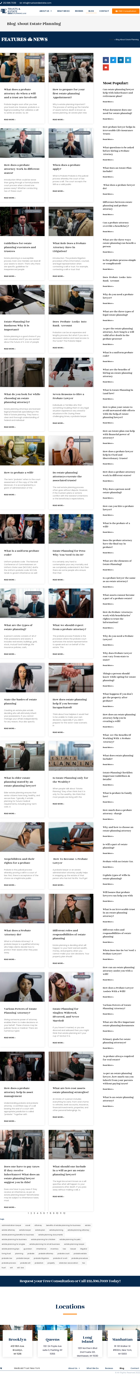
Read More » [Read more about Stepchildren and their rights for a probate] (9, 885)
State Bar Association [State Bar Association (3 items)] (68, 1263)
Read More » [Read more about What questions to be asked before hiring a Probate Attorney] (108, 160)
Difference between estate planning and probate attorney (117, 205)
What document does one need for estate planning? (117, 111)
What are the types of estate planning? (18, 627)
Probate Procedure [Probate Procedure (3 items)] (80, 1258)
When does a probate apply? (66, 167)
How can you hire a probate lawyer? (118, 508)
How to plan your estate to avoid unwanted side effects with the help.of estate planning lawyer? (119, 412)
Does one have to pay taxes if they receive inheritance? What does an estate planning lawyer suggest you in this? (22, 1174)
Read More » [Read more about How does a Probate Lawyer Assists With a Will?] (108, 997)
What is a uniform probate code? (21, 553)
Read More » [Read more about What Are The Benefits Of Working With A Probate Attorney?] (108, 747)
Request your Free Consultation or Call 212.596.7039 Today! (70, 1281)
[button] (106, 60)
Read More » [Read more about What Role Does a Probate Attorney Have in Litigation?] (58, 276)
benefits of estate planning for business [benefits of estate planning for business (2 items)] (63, 1225)
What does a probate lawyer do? (119, 186)
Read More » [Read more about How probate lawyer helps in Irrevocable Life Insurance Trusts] (108, 139)
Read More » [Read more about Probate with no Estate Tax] (108, 867)
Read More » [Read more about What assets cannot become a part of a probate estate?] (108, 604)
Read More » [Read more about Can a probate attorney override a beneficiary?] (108, 231)
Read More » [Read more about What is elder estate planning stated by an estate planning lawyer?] (9, 813)
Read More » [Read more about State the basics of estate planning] (9, 728)
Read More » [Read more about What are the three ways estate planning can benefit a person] (108, 252)
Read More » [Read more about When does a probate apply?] (58, 191)
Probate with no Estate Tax (118, 861)
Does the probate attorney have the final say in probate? (117, 544)
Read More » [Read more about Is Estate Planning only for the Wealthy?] (58, 804)
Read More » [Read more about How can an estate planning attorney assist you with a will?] (108, 980)
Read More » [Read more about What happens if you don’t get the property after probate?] (108, 706)
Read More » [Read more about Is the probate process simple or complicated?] (108, 269)
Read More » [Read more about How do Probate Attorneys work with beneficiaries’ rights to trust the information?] (108, 628)
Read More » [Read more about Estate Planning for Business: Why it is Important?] (9, 349)
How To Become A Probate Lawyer (70, 861)
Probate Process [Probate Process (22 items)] (9, 1263)
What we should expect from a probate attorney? (69, 627)
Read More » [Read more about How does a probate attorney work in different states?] (9, 198)
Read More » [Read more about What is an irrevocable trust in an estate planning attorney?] (108, 922)
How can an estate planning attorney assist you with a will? (118, 971)
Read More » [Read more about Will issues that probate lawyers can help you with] (108, 901)
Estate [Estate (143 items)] (87, 1225)
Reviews (79, 11)
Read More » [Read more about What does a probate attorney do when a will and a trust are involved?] (9, 119)
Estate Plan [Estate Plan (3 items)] (40, 1230)
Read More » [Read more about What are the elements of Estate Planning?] (108, 570)
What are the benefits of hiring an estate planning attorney (117, 373)
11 (60, 1213)
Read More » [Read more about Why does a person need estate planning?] (108, 498)
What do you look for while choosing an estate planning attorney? (22, 398)
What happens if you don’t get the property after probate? (118, 697)
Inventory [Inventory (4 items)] (55, 1249)
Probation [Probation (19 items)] (39, 1263)
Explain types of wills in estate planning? (116, 877)
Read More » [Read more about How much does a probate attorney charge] (108, 819)
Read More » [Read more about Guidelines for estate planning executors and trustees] (9, 276)
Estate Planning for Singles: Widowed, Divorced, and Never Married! (66, 1015)
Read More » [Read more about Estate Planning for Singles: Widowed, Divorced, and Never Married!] (58, 1043)
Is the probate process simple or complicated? (119, 262)
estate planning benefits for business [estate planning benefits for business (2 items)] (18, 1235)
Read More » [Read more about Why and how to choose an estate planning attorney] (108, 836)
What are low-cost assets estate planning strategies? (71, 1090)
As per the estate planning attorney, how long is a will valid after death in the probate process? (118, 334)
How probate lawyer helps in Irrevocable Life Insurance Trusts (119, 130)
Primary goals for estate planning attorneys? (117, 1041)
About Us (45, 11)
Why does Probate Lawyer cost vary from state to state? (117, 656)
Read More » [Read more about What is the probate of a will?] (108, 532)
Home (111, 39)
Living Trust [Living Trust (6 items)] (6, 1253)
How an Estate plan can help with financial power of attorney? (119, 434)
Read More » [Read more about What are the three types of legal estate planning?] (108, 320)
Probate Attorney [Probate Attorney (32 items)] (46, 1253)
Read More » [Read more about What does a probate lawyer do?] (108, 194)
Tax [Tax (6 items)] (83, 1263)
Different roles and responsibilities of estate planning (69, 934)
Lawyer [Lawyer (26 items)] (73, 1249)
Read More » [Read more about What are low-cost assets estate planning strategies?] (58, 1117)
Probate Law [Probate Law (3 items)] (7, 1258)
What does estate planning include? (118, 757)
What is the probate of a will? (116, 525)
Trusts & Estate (14, 10)
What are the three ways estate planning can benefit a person (119, 243)
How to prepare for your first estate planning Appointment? (69, 93)
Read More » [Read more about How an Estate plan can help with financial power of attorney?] (108, 443)
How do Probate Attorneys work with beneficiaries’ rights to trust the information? (117, 617)
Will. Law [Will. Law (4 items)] (20, 1267)
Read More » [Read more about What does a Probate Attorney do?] (9, 959)
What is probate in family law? (117, 794)
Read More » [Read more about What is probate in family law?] (108, 802)
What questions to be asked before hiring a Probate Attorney (118, 151)
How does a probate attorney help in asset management (18, 1092)
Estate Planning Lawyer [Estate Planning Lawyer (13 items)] (74, 1244)
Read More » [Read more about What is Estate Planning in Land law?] (108, 399)
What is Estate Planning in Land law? (118, 391)
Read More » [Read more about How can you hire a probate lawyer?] (108, 515)
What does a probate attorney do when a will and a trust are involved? (20, 93)
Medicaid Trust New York (27, 1368)
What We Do (63, 11)
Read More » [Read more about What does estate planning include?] (108, 764)
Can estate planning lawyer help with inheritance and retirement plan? (118, 93)
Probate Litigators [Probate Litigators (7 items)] (41, 1258)
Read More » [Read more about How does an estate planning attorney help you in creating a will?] (108, 727)
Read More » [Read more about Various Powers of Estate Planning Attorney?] (9, 1037)
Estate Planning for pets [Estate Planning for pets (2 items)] (70, 1239)
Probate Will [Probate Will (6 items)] (25, 1263)
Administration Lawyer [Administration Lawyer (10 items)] (11, 1225)
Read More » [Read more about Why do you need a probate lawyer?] (108, 303)
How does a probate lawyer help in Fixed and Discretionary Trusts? (118, 455)
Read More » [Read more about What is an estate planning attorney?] (108, 1106)
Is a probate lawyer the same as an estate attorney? (119, 579)
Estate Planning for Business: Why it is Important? (17, 326)
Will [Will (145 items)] (11, 1267)
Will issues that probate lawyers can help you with (118, 894)
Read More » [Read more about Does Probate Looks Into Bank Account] (58, 348)
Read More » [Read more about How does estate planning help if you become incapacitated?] (58, 732)
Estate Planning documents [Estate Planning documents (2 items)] (50, 1235)
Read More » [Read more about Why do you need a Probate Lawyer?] (108, 645)
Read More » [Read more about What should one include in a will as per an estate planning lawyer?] (58, 1196)
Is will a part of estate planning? (115, 846)
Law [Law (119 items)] (64, 1249)
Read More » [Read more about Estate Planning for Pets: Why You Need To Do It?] (58, 580)
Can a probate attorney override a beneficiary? (116, 224)
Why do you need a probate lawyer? (118, 296)
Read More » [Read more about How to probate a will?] (9, 495)
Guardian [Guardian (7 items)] (28, 1249)
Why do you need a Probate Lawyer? (118, 637)
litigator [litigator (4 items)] (83, 1249)
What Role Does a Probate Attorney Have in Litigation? (69, 247)
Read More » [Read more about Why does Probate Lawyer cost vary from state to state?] (108, 665)
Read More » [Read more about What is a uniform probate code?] (9, 580)
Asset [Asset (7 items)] (27, 1225)
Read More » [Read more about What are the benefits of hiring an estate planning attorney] (108, 382)
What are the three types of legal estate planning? (118, 313)
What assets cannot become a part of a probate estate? (118, 596)
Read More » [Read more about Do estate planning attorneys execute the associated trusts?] (58, 505)
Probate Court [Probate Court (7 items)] (63, 1253)
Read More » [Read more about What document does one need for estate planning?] (108, 119)
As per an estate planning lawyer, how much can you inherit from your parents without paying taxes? (118, 1078)
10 (57, 1213)
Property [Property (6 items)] (51, 1263)
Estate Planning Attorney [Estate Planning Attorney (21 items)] (78, 1230)
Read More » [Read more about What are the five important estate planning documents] (108, 1031)
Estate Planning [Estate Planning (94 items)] (56, 1230)
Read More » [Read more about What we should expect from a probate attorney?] (58, 654)
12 (64, 1213)
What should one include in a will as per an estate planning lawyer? (69, 1171)
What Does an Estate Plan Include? (117, 169)
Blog (91, 11)
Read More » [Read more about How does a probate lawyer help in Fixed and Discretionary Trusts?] (108, 464)
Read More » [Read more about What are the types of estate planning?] (9, 654)
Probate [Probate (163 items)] (30, 1253)
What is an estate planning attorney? (118, 1099)
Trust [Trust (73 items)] (4, 1267)
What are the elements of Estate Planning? (117, 562)
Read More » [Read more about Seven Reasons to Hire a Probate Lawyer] (58, 423)
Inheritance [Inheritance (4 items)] (41, 1249)
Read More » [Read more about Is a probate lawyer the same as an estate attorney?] (108, 587)
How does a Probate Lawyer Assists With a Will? (118, 989)
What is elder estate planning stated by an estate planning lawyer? (20, 782)
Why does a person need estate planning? (116, 490)
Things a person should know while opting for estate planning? (119, 677)
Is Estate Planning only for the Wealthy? (70, 780)
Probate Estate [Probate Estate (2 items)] (80, 1253)
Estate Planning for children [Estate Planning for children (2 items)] (43, 1239)
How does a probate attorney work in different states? (21, 169)
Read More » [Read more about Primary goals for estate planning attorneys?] (108, 1048)
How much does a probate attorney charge (117, 811)
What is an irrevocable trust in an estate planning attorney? (119, 913)
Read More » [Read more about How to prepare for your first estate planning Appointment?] (58, 119)
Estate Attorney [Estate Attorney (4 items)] (8, 1230)
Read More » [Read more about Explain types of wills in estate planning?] (108, 884)
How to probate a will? (18, 473)
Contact (104, 11)
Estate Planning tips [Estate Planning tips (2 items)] (10, 1249)
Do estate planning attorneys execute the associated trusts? (67, 477)
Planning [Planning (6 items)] (19, 1253)
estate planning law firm (17, 13)
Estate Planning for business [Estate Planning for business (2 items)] (14, 1239)
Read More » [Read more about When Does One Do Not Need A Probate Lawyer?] (108, 959)
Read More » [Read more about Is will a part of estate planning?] (108, 853)
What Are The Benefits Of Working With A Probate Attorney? (117, 738)
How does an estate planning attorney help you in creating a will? (119, 718)
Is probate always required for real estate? (118, 1058)
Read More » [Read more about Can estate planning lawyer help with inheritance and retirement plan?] (108, 102)
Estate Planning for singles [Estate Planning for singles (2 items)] (13, 1244)
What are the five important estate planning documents (119, 1023)
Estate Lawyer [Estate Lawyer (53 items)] (25, 1230)
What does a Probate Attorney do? (17, 932)
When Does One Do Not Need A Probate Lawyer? (119, 952)
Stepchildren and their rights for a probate (19, 861)
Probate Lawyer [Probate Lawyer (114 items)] (23, 1258)
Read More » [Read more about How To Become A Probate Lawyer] (58, 885)
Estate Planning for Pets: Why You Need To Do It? (69, 553)
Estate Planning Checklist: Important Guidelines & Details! (118, 776)
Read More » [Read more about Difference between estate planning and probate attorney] (108, 214)
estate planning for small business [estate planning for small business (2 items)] (45, 1244)
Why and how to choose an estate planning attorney (118, 829)
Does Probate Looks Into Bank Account (70, 324)
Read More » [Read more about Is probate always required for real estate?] (108, 1065)
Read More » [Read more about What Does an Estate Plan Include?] (108, 177)
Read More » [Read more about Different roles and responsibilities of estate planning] (58, 963)
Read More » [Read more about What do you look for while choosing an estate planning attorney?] (9, 427)
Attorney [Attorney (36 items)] (38, 1225)
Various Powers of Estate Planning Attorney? (20, 1011)
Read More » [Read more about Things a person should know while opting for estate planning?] (108, 686)
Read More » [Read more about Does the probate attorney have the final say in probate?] (108, 553)
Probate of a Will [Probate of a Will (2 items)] (60, 1258)
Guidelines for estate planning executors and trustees (20, 247)
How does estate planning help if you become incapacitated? (70, 704)
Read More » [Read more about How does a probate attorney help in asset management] (9, 1121)
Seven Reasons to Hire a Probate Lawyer (68, 396)
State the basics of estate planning (20, 702)
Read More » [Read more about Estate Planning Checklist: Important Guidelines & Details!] (108, 785)
